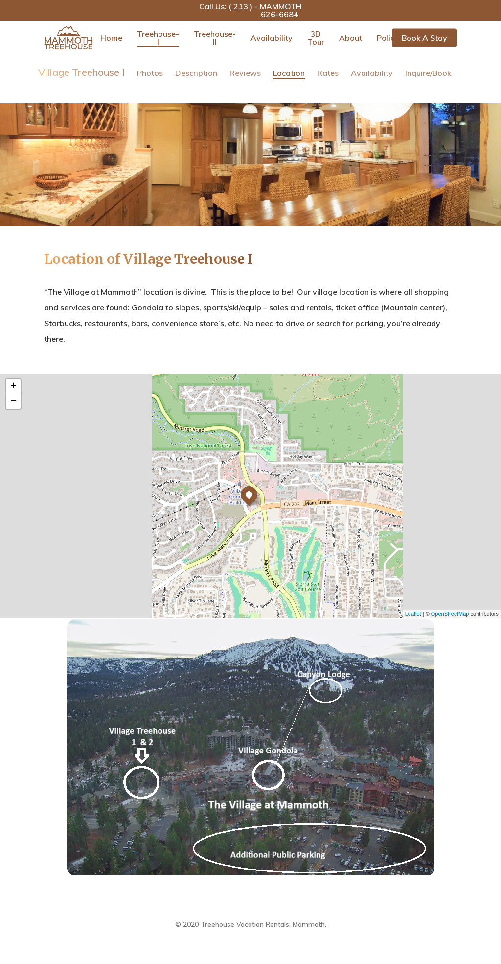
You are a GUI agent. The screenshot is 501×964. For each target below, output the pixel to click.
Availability (271, 38)
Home (111, 38)
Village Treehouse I (81, 72)
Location (289, 73)
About (350, 38)
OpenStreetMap (450, 614)
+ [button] (13, 386)
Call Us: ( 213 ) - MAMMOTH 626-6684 (250, 10)
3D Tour (315, 38)
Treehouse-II (215, 38)
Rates (328, 73)
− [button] (13, 401)
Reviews (245, 73)
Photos (150, 73)
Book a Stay (424, 38)
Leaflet (413, 614)
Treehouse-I (158, 38)
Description (196, 73)
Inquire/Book (428, 73)
